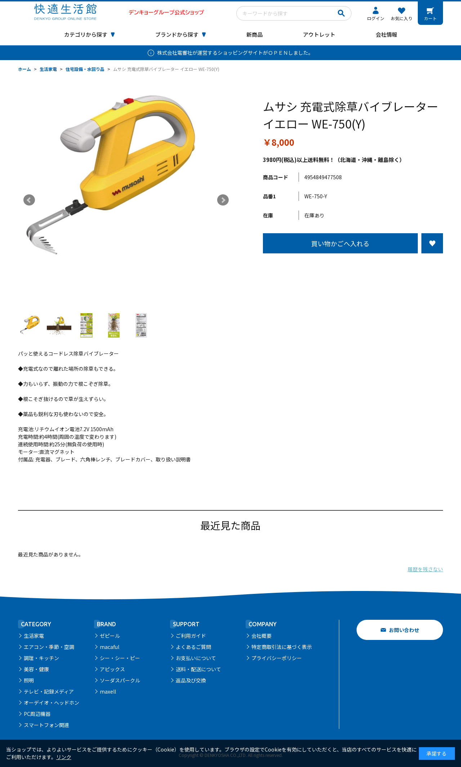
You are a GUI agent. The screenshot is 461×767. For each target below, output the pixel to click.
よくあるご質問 (193, 646)
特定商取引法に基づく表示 (281, 646)
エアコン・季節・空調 (49, 646)
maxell (108, 691)
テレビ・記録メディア (49, 691)
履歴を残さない (425, 569)
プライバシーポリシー (276, 658)
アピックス (112, 669)
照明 (29, 680)
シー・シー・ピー (120, 658)
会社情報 (386, 34)
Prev (29, 200)
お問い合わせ (404, 629)
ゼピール (110, 635)
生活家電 (34, 635)
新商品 (254, 34)
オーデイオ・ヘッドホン (51, 702)
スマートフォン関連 (46, 724)
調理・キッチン (41, 658)
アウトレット (319, 34)
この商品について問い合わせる (353, 266)
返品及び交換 (191, 680)
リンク (63, 757)
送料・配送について (198, 669)
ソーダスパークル (120, 680)
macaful (109, 646)
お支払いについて (196, 658)
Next (223, 200)
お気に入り (401, 18)
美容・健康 (36, 669)
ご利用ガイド (191, 635)
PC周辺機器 (37, 713)
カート (430, 18)
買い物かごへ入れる (340, 243)
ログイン (375, 18)
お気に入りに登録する (432, 243)
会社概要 (261, 635)
